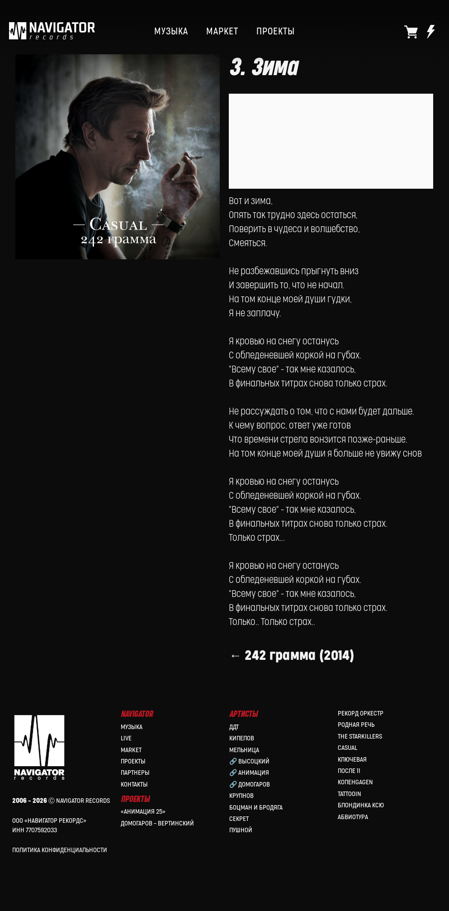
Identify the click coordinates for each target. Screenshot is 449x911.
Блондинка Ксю (361, 807)
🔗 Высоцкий (249, 763)
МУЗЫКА (171, 31)
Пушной (240, 832)
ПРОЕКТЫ (275, 31)
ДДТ (234, 728)
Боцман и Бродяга (256, 809)
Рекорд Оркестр (360, 715)
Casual (347, 749)
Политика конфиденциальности (59, 851)
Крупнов (241, 797)
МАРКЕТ (222, 31)
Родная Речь (356, 726)
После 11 (349, 772)
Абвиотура (353, 818)
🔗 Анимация (249, 774)
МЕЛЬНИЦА (244, 751)
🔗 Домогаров (249, 786)
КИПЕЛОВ (241, 740)
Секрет (239, 820)
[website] (411, 31)
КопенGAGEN (355, 784)
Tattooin (349, 795)
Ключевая (352, 761)
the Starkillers (360, 738)
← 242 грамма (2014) (291, 669)
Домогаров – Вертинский (157, 825)
